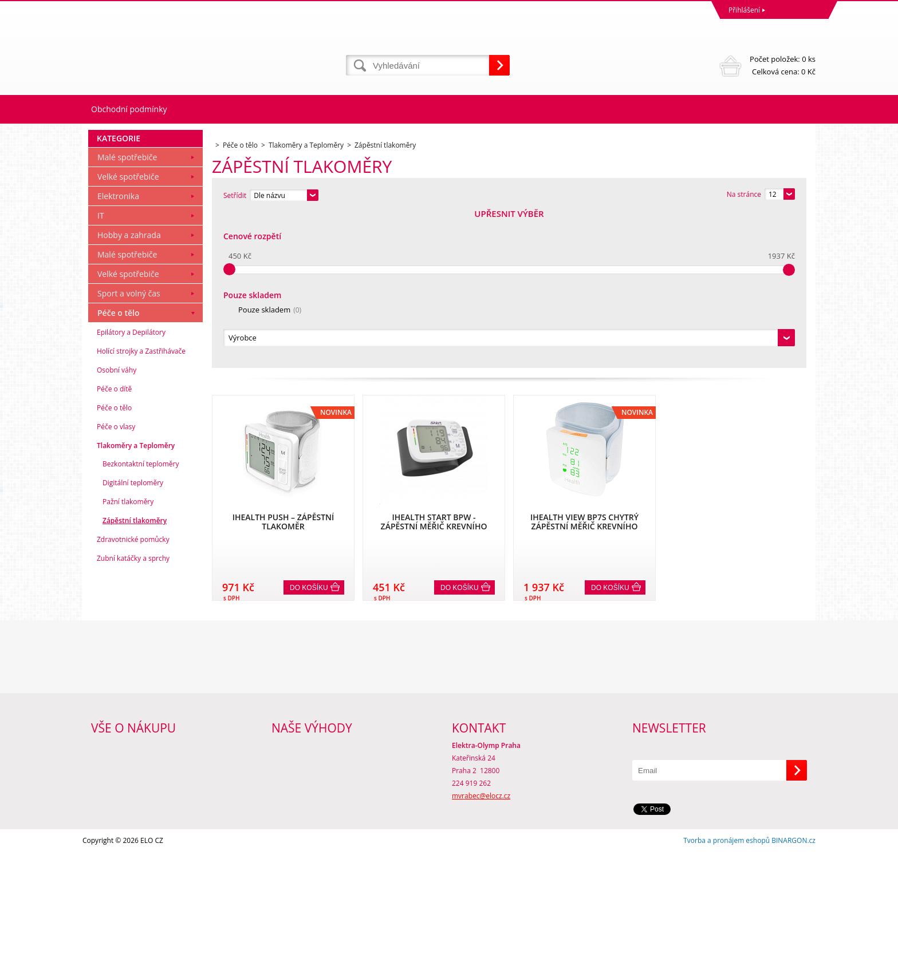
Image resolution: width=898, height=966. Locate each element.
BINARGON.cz (793, 954)
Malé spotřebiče (127, 312)
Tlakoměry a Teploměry (136, 601)
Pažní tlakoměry (128, 657)
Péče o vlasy (116, 582)
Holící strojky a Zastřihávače (141, 507)
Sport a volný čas (128, 449)
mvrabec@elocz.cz (481, 909)
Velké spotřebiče (128, 332)
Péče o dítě (114, 544)
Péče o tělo (118, 468)
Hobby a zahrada (129, 390)
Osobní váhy (116, 525)
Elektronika (118, 351)
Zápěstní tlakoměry (135, 676)
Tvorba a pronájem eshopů (726, 954)
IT (100, 371)
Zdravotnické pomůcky (133, 695)
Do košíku (309, 432)
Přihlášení (744, 10)
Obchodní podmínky (129, 109)
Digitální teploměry (133, 638)
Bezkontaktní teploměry (141, 619)
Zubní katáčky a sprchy (133, 714)
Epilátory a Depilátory (131, 488)
